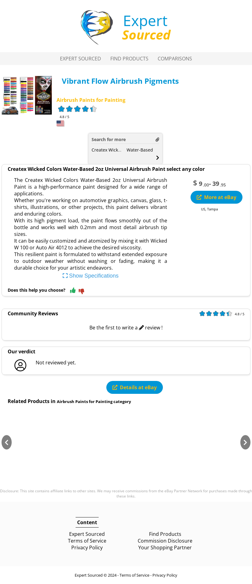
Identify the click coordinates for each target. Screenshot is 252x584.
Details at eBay (134, 387)
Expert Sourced (80, 58)
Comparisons (175, 58)
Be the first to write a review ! (126, 327)
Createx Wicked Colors (114, 150)
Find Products (129, 58)
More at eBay (216, 197)
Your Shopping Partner (165, 547)
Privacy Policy (87, 547)
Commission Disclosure (165, 540)
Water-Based (140, 150)
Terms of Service (87, 540)
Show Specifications (91, 276)
